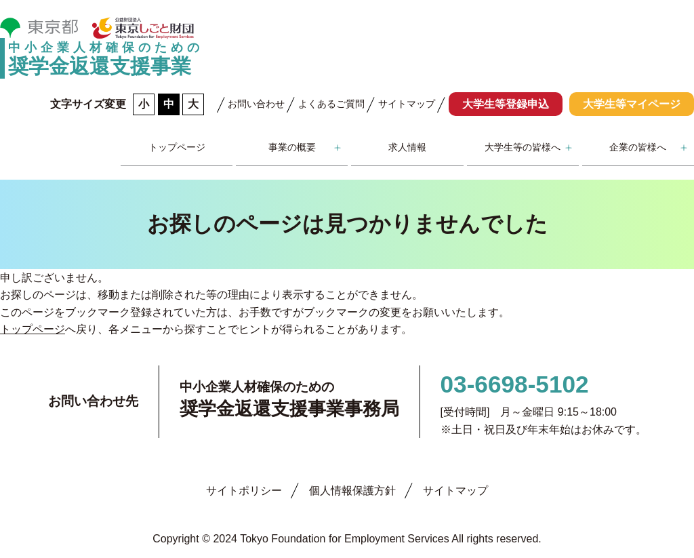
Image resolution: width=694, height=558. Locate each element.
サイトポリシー (244, 490)
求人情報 (407, 147)
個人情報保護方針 (352, 490)
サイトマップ (406, 103)
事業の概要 (292, 147)
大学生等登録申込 (505, 104)
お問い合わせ (256, 103)
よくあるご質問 (331, 103)
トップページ (176, 147)
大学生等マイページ (631, 104)
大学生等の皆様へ (522, 147)
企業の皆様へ (637, 147)
